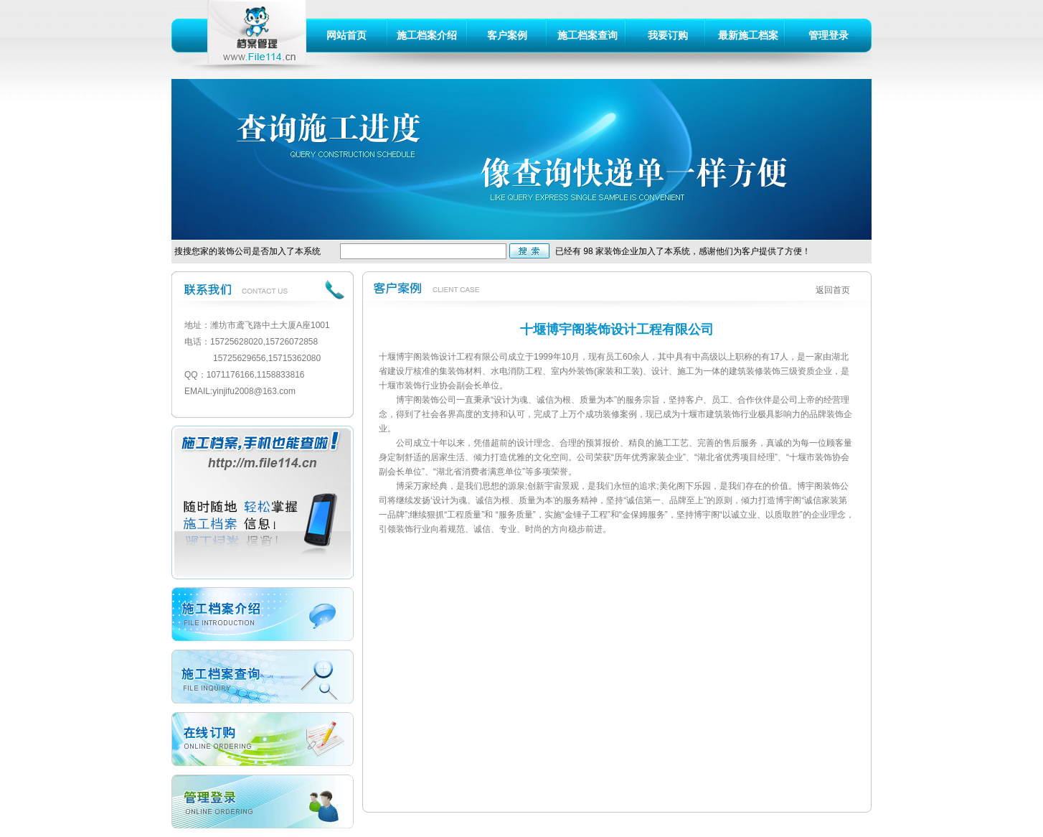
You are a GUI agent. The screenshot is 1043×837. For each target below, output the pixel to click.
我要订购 (668, 35)
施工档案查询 (587, 35)
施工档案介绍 (427, 35)
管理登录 (828, 35)
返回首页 (833, 290)
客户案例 (507, 35)
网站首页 (346, 35)
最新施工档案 (748, 35)
